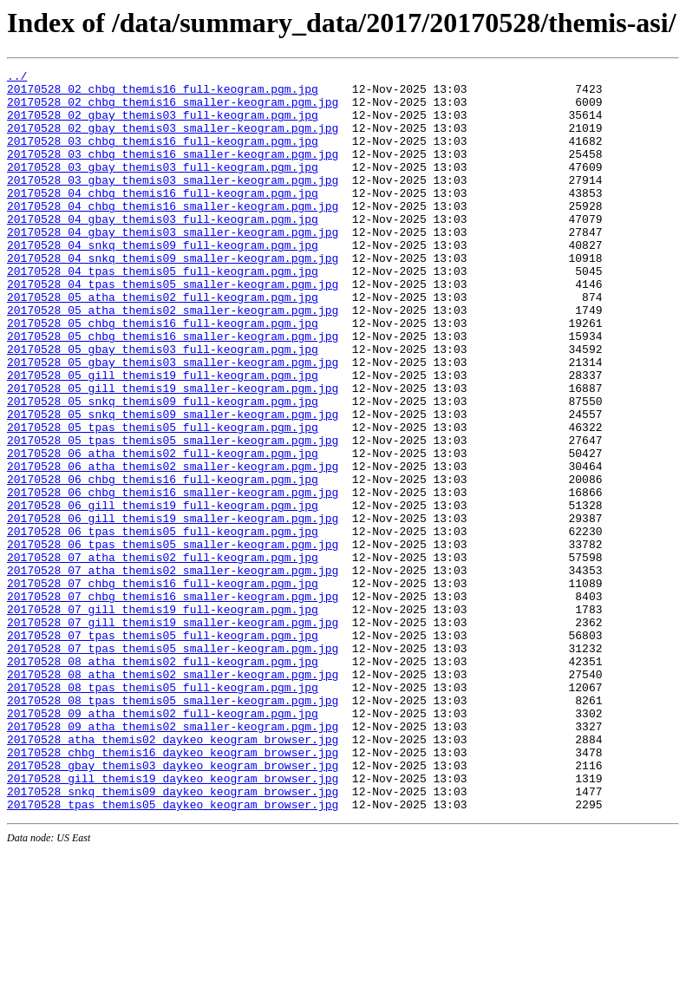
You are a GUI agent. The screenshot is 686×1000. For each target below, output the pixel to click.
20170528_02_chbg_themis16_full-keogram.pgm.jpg (162, 93)
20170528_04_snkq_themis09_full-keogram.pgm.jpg (162, 281)
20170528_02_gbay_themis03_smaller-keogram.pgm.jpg (172, 140)
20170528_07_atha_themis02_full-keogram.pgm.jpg (162, 655)
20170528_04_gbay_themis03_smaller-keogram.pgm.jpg (172, 265)
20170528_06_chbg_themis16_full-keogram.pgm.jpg (162, 562)
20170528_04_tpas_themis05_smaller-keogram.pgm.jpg (172, 328)
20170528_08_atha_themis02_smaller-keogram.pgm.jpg (172, 796)
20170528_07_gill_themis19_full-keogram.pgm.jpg (162, 718)
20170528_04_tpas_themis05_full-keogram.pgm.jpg (162, 312)
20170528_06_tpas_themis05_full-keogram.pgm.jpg (162, 624)
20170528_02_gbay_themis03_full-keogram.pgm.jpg (162, 125)
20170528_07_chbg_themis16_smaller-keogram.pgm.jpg (172, 702)
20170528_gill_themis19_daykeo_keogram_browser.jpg (172, 921)
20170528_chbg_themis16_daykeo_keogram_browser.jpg (172, 890)
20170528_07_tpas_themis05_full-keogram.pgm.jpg (162, 749)
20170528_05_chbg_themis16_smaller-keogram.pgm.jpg (172, 390)
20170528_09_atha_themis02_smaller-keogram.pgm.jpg (172, 858)
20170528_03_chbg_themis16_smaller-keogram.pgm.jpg (172, 172)
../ (17, 78)
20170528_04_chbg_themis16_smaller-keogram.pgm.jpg (172, 234)
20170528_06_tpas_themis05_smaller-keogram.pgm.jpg (172, 640)
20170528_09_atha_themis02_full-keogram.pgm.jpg (162, 843)
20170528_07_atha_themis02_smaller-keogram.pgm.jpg (172, 671)
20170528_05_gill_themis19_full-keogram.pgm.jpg (162, 437)
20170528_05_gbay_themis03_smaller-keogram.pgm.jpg (172, 421)
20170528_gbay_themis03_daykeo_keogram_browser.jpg (172, 905)
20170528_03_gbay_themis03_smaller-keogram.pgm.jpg (172, 203)
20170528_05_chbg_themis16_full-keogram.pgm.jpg (162, 374)
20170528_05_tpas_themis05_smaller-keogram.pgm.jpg (172, 515)
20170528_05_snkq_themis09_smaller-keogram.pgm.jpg (172, 484)
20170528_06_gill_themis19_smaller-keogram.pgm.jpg (172, 609)
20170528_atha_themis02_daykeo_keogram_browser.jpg (172, 874)
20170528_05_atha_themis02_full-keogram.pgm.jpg (162, 343)
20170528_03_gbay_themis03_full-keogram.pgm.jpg (162, 187)
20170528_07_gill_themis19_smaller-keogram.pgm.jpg (172, 734)
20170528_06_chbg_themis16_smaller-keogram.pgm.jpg (172, 577)
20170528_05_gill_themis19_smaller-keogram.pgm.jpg (172, 453)
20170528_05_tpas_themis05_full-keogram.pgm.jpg (162, 499)
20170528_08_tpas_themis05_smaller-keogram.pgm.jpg (172, 827)
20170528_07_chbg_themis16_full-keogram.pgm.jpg (162, 687)
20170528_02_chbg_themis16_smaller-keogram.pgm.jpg (172, 109)
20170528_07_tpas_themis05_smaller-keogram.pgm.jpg (172, 765)
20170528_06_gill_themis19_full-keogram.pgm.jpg (162, 593)
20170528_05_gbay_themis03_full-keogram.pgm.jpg (162, 406)
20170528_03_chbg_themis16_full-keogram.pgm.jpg (162, 156)
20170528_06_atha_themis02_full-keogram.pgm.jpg (162, 531)
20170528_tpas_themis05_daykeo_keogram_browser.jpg (172, 952)
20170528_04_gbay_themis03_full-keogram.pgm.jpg (162, 250)
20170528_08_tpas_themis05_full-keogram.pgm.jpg (162, 812)
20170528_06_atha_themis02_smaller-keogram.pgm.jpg (172, 546)
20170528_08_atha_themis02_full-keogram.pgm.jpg (162, 780)
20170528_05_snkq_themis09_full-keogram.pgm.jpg (162, 468)
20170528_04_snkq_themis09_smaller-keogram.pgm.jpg (172, 296)
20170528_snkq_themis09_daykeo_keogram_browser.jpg (172, 936)
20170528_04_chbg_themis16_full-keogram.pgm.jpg (162, 218)
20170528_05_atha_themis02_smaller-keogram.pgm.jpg (172, 359)
